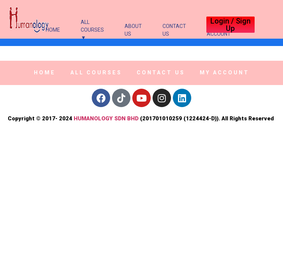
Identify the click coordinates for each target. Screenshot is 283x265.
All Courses (96, 73)
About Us (133, 30)
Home (53, 30)
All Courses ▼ (92, 29)
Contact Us (174, 30)
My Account (224, 73)
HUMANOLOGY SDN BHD (106, 118)
